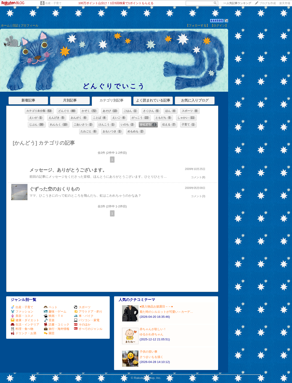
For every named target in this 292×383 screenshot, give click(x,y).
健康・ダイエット (25, 320)
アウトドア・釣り (88, 311)
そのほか (82, 324)
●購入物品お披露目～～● (156, 306)
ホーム (5, 25)
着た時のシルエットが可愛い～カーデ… (166, 311)
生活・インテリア (25, 324)
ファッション (22, 311)
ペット (50, 307)
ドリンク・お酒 (23, 333)
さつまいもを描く (151, 357)
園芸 (49, 333)
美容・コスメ (22, 316)
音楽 (49, 320)
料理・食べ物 (22, 329)
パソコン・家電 (86, 320)
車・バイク (84, 316)
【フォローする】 (197, 25)
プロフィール (29, 25)
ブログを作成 (267, 3)
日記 (15, 25)
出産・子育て (53, 3)
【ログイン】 (219, 25)
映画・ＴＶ (53, 316)
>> (237, 3)
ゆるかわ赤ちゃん (151, 334)
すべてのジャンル (88, 329)
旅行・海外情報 (56, 329)
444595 (217, 20)
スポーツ (82, 307)
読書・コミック (56, 324)
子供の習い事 (148, 351)
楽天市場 (284, 3)
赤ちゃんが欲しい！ (153, 329)
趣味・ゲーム (55, 311)
